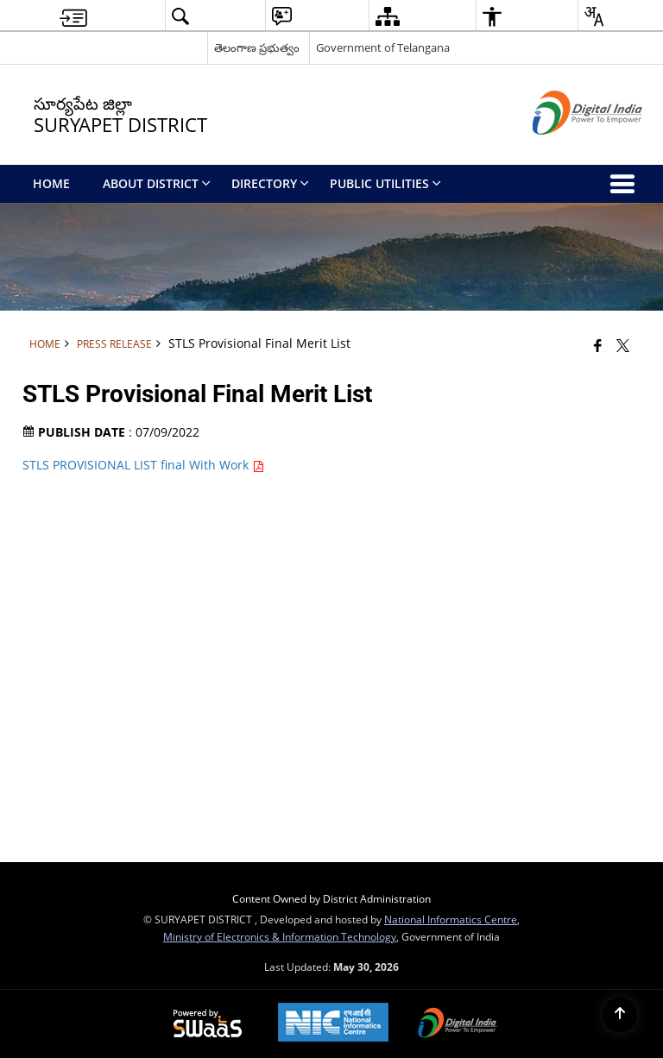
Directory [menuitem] (270, 183)
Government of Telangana (383, 47)
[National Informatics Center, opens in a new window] (333, 1024)
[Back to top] (620, 1015)
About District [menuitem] (157, 183)
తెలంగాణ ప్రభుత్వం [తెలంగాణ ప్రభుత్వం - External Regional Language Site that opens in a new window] (257, 47)
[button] (180, 16)
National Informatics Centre (450, 919)
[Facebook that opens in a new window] (598, 345)
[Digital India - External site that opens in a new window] (566, 149)
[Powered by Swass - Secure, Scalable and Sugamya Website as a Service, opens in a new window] (208, 1024)
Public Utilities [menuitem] (385, 183)
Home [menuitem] (51, 183)
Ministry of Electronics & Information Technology (279, 936)
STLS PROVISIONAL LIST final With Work (143, 465)
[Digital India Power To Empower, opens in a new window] (457, 1024)
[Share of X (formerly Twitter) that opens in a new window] (623, 345)
